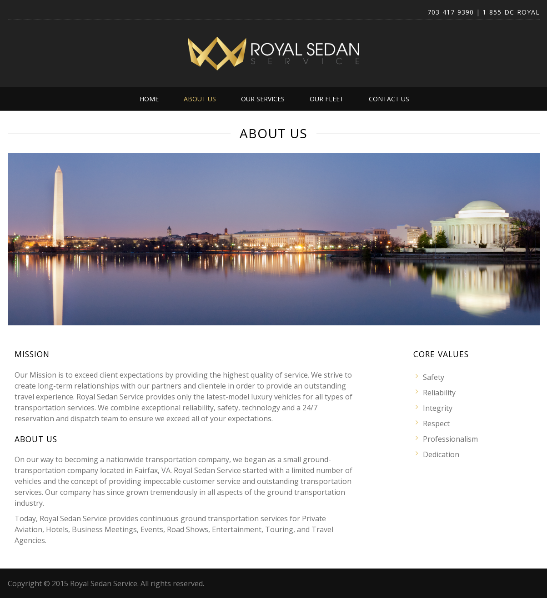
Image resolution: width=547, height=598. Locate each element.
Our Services (263, 99)
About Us (200, 99)
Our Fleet (327, 99)
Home (149, 99)
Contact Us (389, 99)
